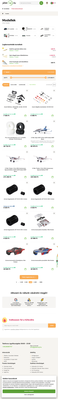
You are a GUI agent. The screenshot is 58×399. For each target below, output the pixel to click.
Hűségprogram (35, 355)
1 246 (35, 282)
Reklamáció (6, 357)
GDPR (5, 361)
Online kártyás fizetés (9, 368)
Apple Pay (6, 372)
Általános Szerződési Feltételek (11, 355)
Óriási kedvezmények (17, 9)
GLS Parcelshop (35, 370)
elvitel (51, 325)
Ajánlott (5, 84)
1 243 (21, 282)
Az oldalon (49, 84)
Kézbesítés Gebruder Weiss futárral (40, 368)
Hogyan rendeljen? (36, 357)
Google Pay (6, 370)
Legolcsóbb (13, 84)
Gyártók (33, 359)
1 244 (25, 282)
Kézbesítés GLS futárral (37, 366)
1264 (40, 282)
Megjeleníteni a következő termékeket (13, 66)
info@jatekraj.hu (36, 347)
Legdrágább (22, 84)
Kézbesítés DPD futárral (37, 372)
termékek (5, 9)
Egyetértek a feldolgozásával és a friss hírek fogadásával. (21, 329)
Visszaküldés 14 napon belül (10, 359)
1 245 (30, 282)
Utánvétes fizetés (8, 366)
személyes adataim (15, 329)
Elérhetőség (34, 361)
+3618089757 (7, 347)
